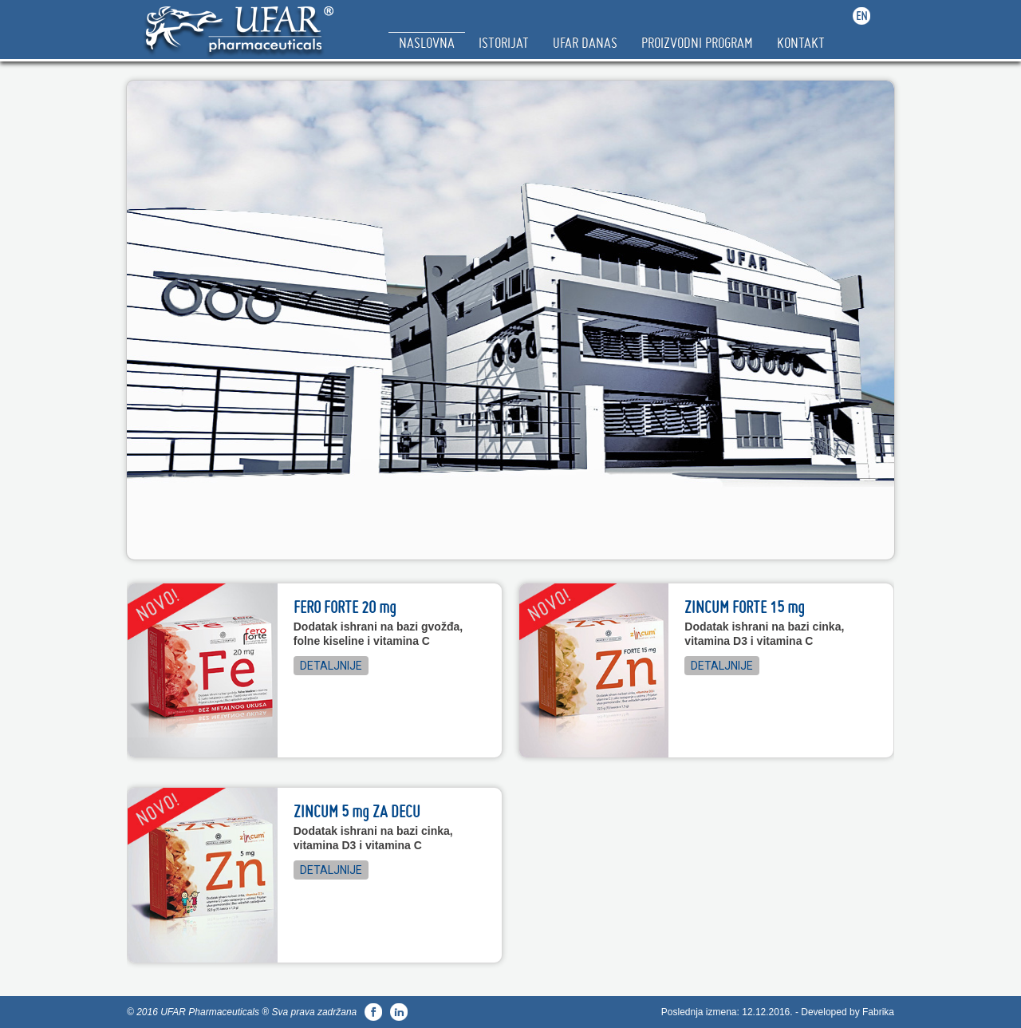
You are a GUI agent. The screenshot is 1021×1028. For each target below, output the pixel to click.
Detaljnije (331, 665)
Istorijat (504, 43)
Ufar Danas (585, 43)
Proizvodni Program (697, 43)
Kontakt (801, 43)
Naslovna (427, 43)
